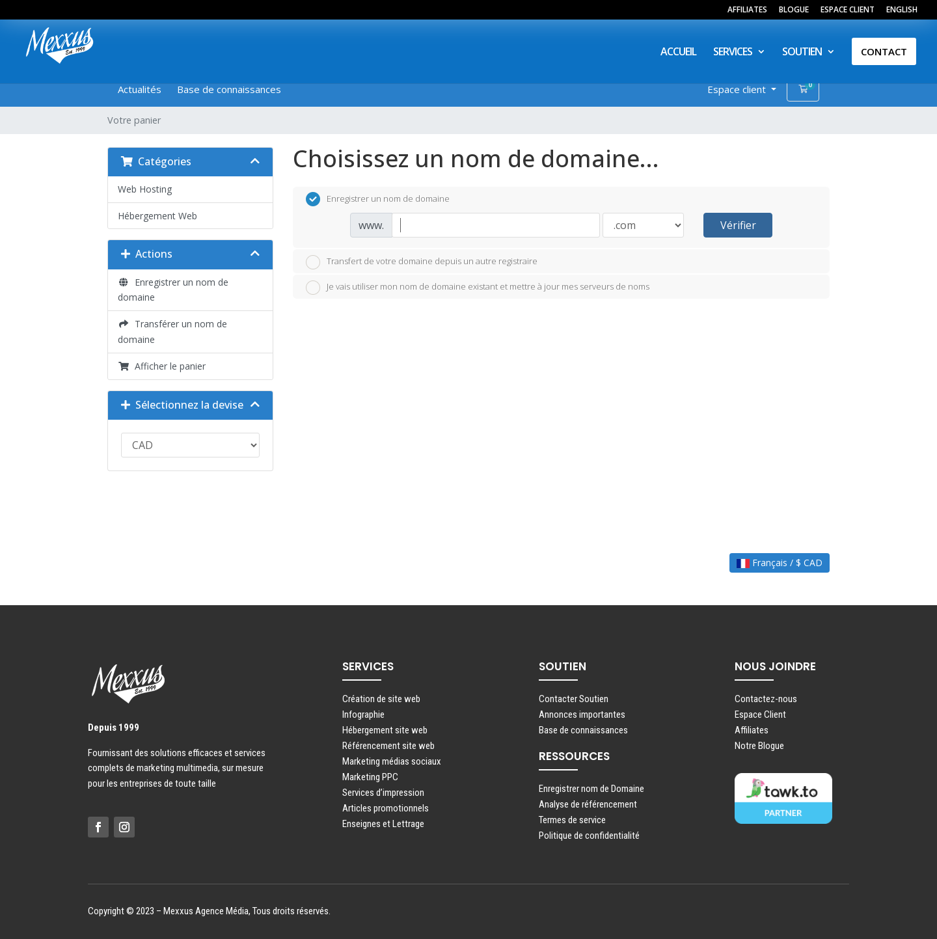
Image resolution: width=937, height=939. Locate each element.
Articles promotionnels (385, 808)
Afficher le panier (162, 366)
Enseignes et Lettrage (383, 824)
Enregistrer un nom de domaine (173, 290)
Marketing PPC (370, 777)
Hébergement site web (385, 730)
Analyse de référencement (588, 804)
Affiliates (751, 730)
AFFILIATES (747, 10)
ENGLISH (901, 10)
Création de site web (381, 699)
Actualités (139, 89)
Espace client (737, 89)
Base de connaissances (229, 89)
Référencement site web (388, 746)
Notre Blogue (759, 746)
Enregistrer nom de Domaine (591, 789)
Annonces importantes (582, 714)
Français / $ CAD (779, 562)
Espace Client (760, 714)
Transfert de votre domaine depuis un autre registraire (421, 262)
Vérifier (738, 225)
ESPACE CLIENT (848, 10)
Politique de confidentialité (589, 835)
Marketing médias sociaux (391, 761)
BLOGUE (794, 10)
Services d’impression (383, 792)
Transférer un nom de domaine (172, 332)
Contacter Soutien (573, 699)
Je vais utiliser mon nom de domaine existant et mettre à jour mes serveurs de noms (477, 287)
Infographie (363, 714)
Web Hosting (145, 189)
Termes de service (572, 820)
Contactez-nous (766, 699)
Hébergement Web (157, 216)
